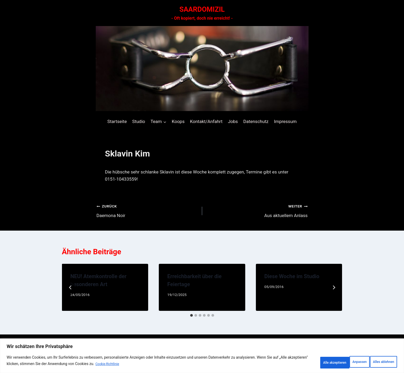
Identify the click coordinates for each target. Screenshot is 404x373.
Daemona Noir (147, 210)
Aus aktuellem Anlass (257, 210)
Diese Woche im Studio (291, 276)
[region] (202, 357)
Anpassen (295, 362)
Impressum (285, 121)
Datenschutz (256, 121)
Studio (138, 121)
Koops (178, 121)
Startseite (117, 121)
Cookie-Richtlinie (145, 365)
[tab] (191, 315)
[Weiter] (334, 287)
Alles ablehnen (333, 362)
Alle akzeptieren (376, 362)
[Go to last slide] (70, 287)
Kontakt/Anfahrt (206, 121)
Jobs (233, 121)
